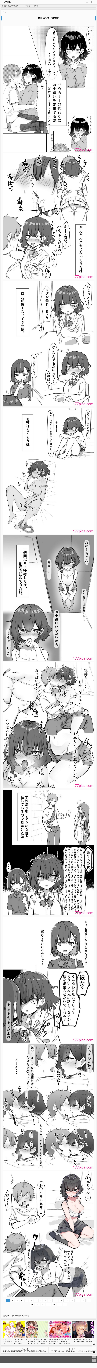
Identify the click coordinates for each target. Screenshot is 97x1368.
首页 (4, 6)
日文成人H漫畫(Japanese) (15, 6)
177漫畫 (7, 2)
